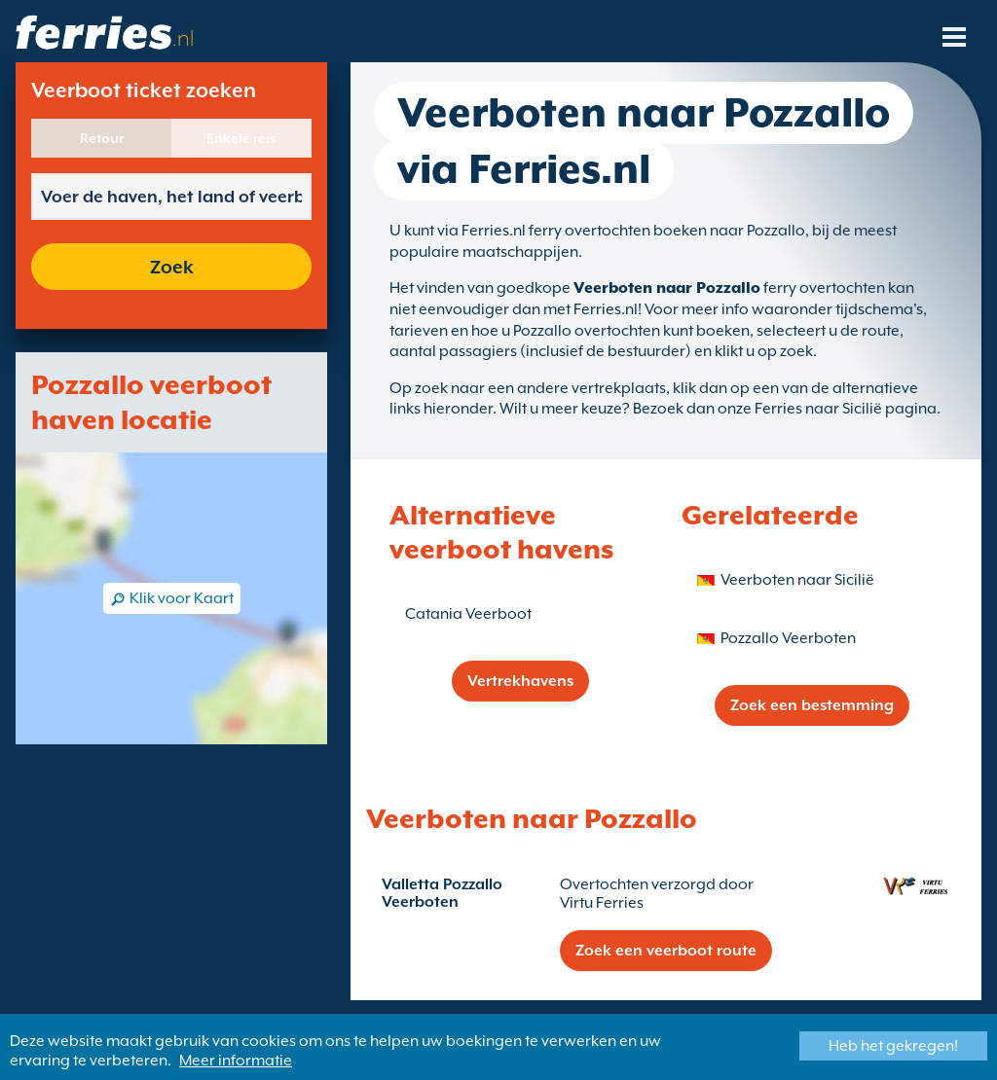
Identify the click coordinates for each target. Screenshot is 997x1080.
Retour (102, 138)
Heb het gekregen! (893, 1046)
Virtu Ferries (602, 903)
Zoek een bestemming (812, 705)
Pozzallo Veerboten (788, 638)
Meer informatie (235, 1060)
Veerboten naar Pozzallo (666, 288)
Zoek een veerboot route (666, 950)
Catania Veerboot (468, 614)
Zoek (172, 266)
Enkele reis (241, 138)
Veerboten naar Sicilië (797, 580)
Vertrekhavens (520, 681)
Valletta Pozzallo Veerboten (442, 893)
